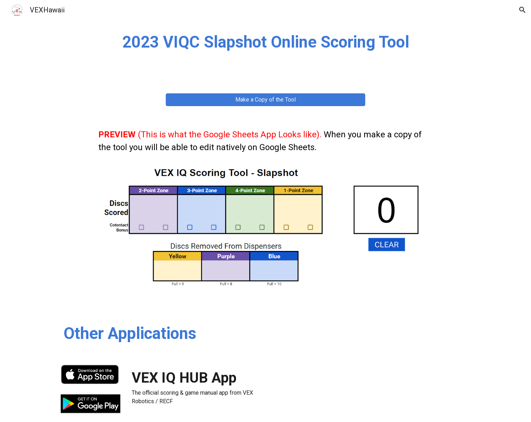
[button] (522, 9)
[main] (265, 42)
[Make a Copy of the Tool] (265, 100)
